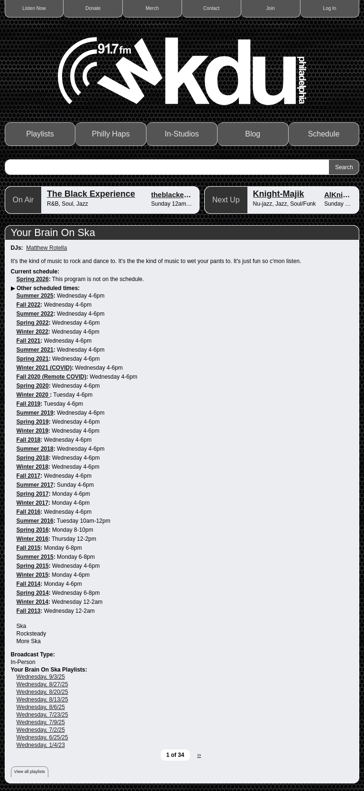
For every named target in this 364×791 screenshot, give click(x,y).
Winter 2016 (32, 539)
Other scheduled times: (48, 288)
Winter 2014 (32, 602)
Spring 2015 (33, 566)
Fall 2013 (29, 611)
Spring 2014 (33, 593)
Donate (92, 8)
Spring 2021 (33, 358)
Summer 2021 (35, 349)
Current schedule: (35, 271)
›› (199, 755)
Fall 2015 (29, 548)
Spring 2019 (33, 421)
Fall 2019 (29, 403)
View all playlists (29, 771)
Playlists (40, 134)
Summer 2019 (35, 412)
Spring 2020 (33, 385)
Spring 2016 (33, 530)
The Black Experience (91, 194)
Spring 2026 (33, 279)
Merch (152, 8)
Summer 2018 (35, 449)
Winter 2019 (32, 430)
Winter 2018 (32, 467)
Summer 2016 (35, 521)
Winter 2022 (32, 331)
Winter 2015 (32, 575)
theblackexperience (184, 195)
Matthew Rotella (46, 248)
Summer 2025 (35, 295)
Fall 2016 (29, 512)
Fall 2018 (29, 439)
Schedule (324, 134)
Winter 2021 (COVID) (44, 367)
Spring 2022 (33, 322)
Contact (211, 8)
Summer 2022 (35, 313)
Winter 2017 (32, 503)
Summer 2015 (35, 557)
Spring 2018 (33, 458)
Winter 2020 (33, 394)
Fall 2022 (29, 304)
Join (270, 8)
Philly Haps (111, 134)
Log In (330, 8)
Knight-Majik (278, 194)
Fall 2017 (29, 476)
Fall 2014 (29, 584)
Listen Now (34, 8)
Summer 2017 (35, 485)
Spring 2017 (33, 494)
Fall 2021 (29, 340)
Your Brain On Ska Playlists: (49, 669)
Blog (252, 134)
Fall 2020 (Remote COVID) (51, 376)
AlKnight (339, 195)
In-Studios (181, 134)
